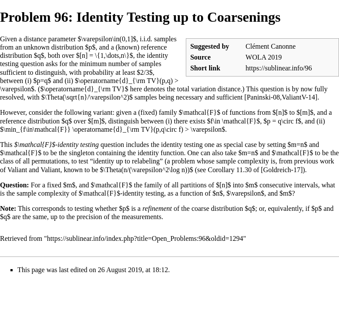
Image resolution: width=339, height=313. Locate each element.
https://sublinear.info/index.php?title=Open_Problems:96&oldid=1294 (145, 238)
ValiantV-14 (298, 97)
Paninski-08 (263, 97)
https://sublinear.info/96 (278, 68)
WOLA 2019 (263, 57)
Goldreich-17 (281, 169)
